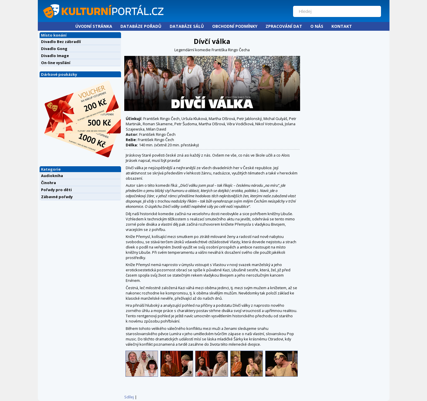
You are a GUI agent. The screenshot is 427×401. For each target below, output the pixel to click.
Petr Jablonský (249, 118)
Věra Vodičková (240, 123)
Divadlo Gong (54, 48)
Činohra (48, 182)
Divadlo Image (55, 55)
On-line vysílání (55, 62)
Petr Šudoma (185, 123)
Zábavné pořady (57, 196)
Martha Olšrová (222, 118)
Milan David (156, 129)
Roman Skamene (158, 123)
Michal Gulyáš (275, 118)
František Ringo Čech (161, 118)
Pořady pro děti (56, 189)
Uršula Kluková (194, 118)
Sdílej (129, 397)
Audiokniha (52, 175)
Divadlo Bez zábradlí (61, 41)
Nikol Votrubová (269, 123)
